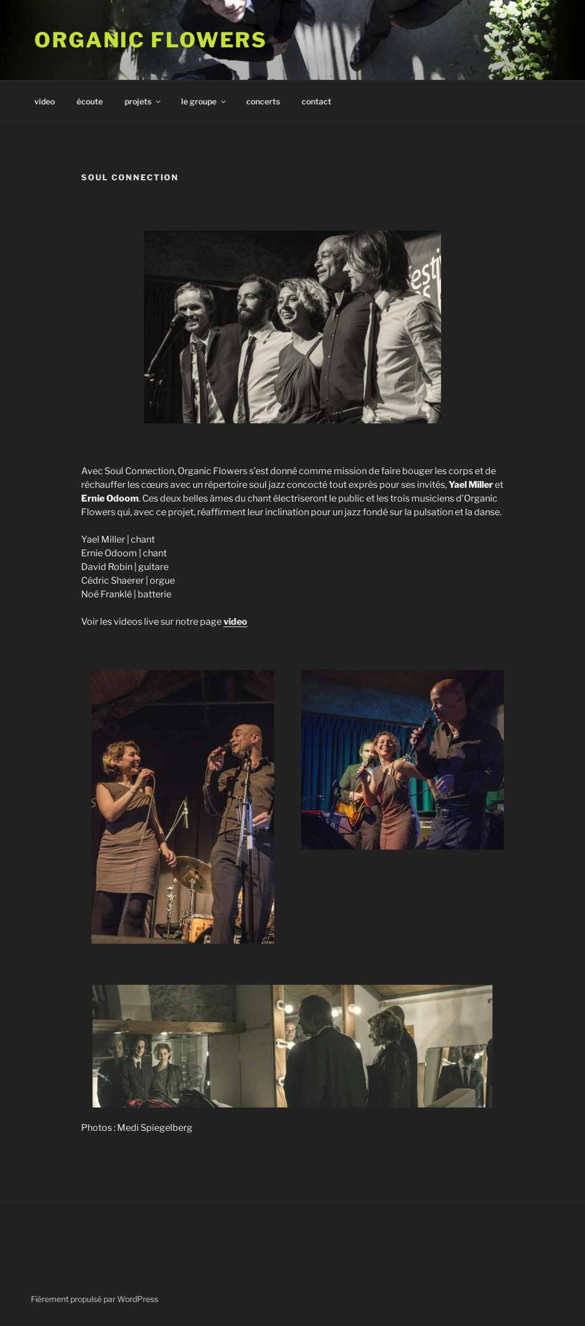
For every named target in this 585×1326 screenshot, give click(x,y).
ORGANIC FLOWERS (150, 39)
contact (316, 101)
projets (143, 101)
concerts (263, 101)
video (44, 101)
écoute (90, 101)
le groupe (204, 101)
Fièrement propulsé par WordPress (94, 1299)
